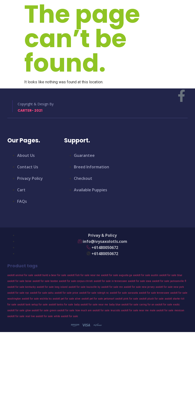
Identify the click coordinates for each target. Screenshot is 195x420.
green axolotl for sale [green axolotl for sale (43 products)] (62, 310)
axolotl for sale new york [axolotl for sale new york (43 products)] (170, 287)
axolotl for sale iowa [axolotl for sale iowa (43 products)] (139, 281)
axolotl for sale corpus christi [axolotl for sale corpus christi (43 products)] (76, 281)
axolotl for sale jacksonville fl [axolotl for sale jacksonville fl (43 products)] (169, 281)
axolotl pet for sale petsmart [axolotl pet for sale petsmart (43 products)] (97, 298)
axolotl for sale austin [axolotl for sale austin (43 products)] (145, 275)
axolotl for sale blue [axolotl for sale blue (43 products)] (170, 275)
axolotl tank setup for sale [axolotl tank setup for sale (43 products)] (32, 304)
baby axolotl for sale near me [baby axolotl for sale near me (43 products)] (91, 304)
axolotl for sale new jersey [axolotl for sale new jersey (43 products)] (139, 287)
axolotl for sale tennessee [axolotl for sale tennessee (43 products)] (154, 292)
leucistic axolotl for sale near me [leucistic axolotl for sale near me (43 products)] (130, 310)
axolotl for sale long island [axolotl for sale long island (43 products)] (52, 287)
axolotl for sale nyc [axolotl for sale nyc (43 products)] (18, 292)
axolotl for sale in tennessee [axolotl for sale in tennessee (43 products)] (110, 281)
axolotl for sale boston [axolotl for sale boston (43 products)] (45, 281)
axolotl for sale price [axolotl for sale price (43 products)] (66, 292)
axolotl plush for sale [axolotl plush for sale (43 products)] (151, 298)
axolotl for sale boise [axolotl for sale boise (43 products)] (19, 281)
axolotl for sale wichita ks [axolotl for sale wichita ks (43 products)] (37, 298)
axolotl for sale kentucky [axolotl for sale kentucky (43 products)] (21, 287)
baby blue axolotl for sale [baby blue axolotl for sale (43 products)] (123, 304)
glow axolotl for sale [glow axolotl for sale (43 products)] (37, 310)
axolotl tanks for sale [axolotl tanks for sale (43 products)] (61, 304)
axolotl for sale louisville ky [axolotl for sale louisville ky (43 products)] (84, 287)
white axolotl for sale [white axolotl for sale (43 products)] (66, 316)
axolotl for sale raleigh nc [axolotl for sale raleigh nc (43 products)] (94, 292)
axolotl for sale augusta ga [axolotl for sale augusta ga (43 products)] (116, 275)
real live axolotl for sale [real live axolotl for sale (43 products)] (39, 316)
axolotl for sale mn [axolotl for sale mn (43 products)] (112, 287)
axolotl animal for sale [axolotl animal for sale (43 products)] (20, 275)
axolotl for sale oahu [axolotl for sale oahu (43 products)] (42, 292)
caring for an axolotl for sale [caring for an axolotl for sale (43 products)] (155, 304)
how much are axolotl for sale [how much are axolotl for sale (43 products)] (92, 310)
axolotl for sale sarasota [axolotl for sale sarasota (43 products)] (124, 292)
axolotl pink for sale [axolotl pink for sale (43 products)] (126, 298)
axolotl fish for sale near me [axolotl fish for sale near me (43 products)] (83, 275)
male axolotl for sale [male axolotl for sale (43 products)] (161, 310)
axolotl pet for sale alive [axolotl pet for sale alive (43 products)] (66, 298)
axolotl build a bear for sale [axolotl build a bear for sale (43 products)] (50, 275)
